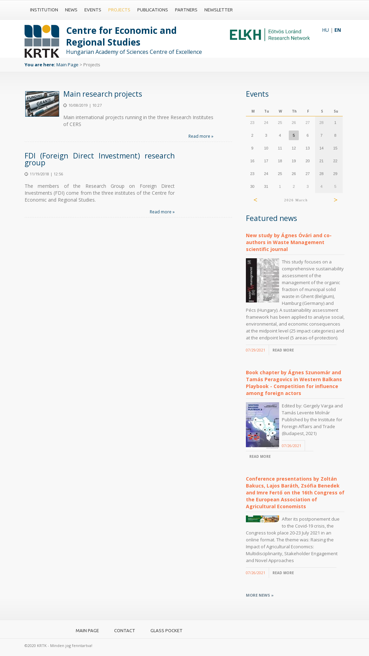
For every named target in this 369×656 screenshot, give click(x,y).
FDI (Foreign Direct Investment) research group (100, 159)
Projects (119, 9)
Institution (44, 9)
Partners (186, 9)
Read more (283, 350)
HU (325, 30)
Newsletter (218, 9)
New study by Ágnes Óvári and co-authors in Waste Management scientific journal (289, 242)
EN (337, 30)
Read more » (200, 136)
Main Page (67, 64)
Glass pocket (166, 630)
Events (92, 9)
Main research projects (102, 94)
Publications (152, 9)
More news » (260, 595)
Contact (124, 630)
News (71, 9)
